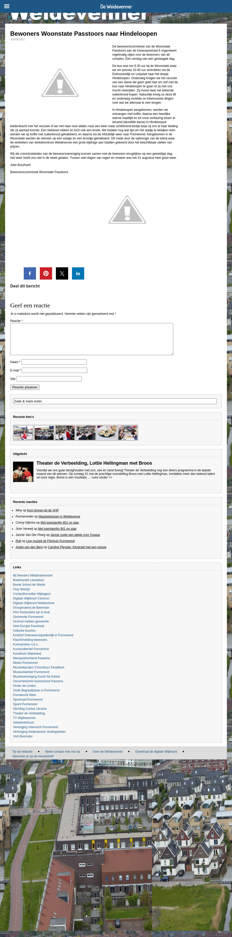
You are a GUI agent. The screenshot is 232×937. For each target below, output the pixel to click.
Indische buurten (24, 637)
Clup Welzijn (21, 595)
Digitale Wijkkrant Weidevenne (34, 609)
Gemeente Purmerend (28, 623)
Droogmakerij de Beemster (31, 614)
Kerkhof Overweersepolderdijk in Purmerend (43, 641)
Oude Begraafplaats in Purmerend (36, 696)
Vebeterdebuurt (23, 728)
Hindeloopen (120, 78)
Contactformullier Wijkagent (32, 600)
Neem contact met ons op (62, 758)
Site (13, 385)
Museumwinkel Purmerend (31, 678)
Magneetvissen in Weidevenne (59, 522)
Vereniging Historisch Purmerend (35, 733)
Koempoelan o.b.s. (26, 650)
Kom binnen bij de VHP (43, 516)
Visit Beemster (23, 742)
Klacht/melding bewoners (30, 646)
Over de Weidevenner (108, 758)
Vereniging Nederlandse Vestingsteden (39, 738)
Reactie (16, 321)
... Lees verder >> (100, 483)
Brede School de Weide (29, 591)
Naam (15, 368)
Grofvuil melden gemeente (31, 627)
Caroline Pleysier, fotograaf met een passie (77, 553)
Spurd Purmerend (25, 710)
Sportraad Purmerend (27, 705)
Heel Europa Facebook (28, 632)
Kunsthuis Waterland (27, 660)
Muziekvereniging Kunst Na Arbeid (36, 682)
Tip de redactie (22, 758)
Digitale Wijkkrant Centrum (31, 604)
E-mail (15, 376)
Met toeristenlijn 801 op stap (60, 529)
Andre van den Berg (29, 553)
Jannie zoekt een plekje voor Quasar (75, 541)
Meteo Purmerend (25, 669)
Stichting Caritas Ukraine (30, 715)
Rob (18, 547)
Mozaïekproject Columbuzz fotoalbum (38, 673)
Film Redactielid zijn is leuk (31, 618)
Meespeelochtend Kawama (31, 664)
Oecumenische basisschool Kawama (38, 687)
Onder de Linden (24, 692)
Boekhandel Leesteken (28, 586)
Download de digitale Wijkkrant (156, 758)
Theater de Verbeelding (29, 719)
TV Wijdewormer (24, 724)
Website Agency (126, 774)
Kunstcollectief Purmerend (31, 655)
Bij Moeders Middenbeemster (33, 581)
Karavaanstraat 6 (148, 50)
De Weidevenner (104, 770)
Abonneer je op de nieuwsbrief (33, 762)
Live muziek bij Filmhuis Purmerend (50, 547)
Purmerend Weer (24, 701)
